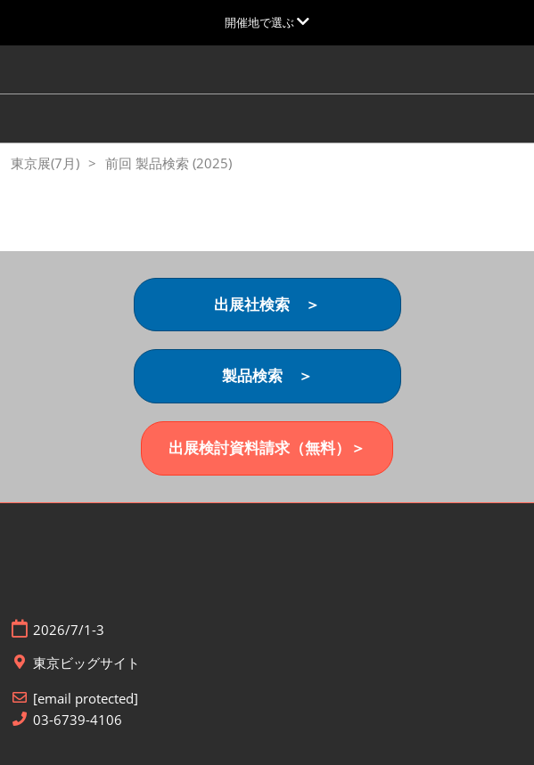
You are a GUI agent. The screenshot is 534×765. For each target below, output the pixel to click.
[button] (267, 305)
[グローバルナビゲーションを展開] (267, 22)
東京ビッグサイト (86, 663)
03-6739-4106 (77, 720)
